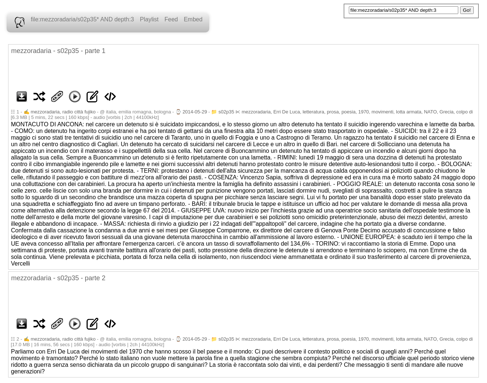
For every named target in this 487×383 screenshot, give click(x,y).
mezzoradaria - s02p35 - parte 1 (58, 51)
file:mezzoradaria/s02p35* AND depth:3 (82, 19)
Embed (193, 19)
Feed (171, 19)
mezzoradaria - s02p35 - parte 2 (58, 278)
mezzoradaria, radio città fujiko (63, 112)
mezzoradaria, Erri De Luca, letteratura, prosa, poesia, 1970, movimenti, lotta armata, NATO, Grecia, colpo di (357, 112)
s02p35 (226, 112)
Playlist (149, 19)
